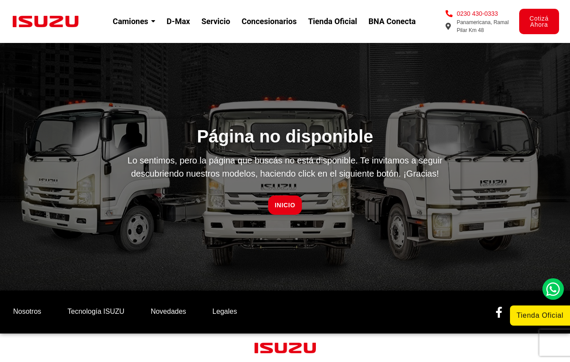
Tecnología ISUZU (95, 311)
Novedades (168, 311)
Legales (224, 311)
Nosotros (27, 311)
